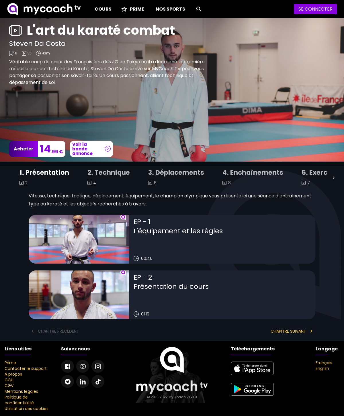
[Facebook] (67, 366)
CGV (9, 385)
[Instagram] (97, 366)
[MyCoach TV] (44, 9)
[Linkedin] (82, 381)
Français (324, 363)
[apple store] (252, 375)
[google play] (252, 396)
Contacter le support (26, 368)
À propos (13, 374)
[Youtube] (82, 366)
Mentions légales (21, 391)
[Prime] (132, 9)
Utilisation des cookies (26, 408)
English (322, 368)
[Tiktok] (97, 381)
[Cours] (102, 9)
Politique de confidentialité (19, 400)
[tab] (44, 178)
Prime (10, 363)
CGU (9, 380)
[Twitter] (67, 381)
